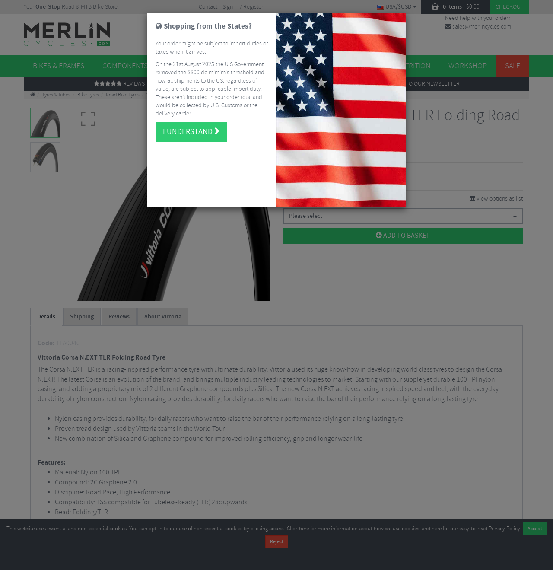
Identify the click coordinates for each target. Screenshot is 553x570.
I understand (191, 129)
